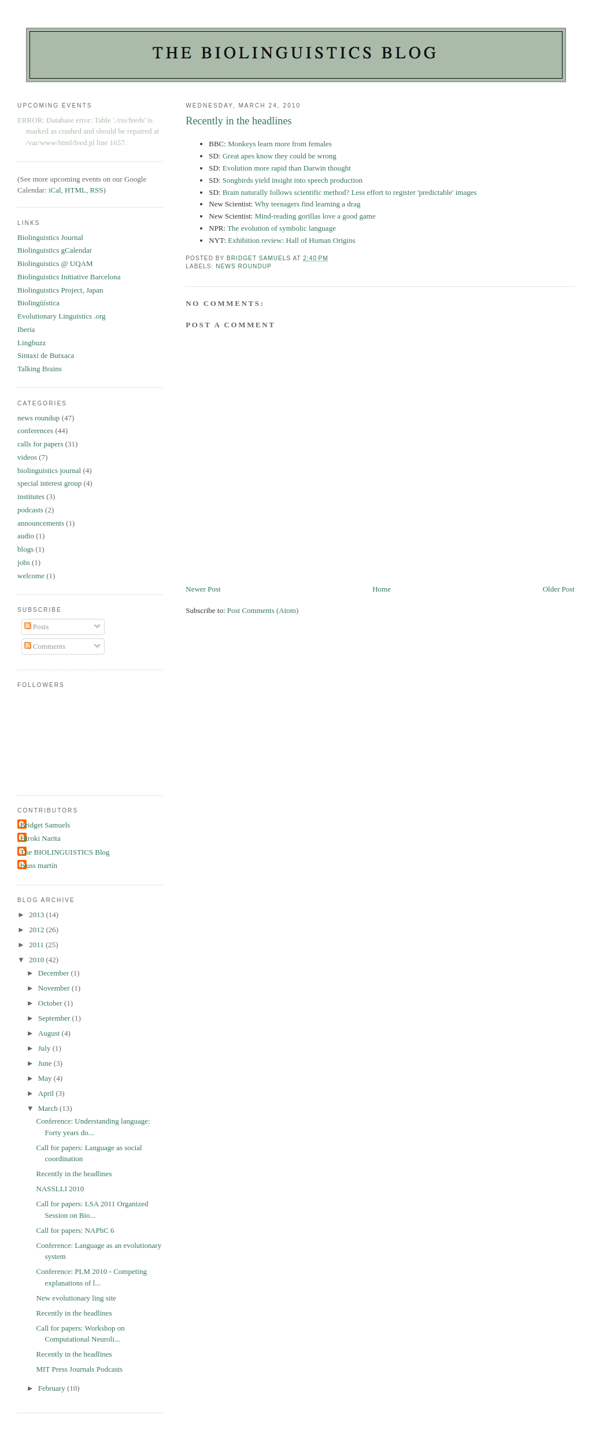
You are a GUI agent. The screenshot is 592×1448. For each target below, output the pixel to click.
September (55, 1018)
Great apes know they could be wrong (279, 156)
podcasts (30, 509)
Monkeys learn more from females (280, 143)
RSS (96, 190)
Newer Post (203, 589)
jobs (23, 562)
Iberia (26, 329)
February (52, 1388)
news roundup (244, 266)
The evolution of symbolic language (281, 228)
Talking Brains (39, 368)
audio (25, 535)
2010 (37, 959)
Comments (45, 646)
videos (27, 457)
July (45, 1048)
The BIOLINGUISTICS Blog (65, 852)
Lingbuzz (31, 342)
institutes (31, 496)
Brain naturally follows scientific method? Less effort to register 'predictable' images (350, 192)
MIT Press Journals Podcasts (79, 1369)
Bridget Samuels (45, 825)
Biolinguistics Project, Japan (60, 290)
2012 (37, 929)
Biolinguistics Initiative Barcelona (68, 276)
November (55, 988)
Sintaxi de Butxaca (45, 355)
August (50, 1033)
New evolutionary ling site (76, 1298)
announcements (40, 523)
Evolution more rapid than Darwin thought (287, 168)
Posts (36, 626)
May (46, 1078)
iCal (55, 190)
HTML (75, 190)
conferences (35, 430)
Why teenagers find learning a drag (307, 204)
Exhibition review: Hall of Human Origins (292, 240)
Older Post (559, 589)
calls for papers (40, 443)
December (54, 973)
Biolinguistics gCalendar (54, 250)
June (46, 1063)
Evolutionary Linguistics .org (61, 316)
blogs (25, 549)
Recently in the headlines (74, 1173)
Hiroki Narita (40, 838)
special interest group (49, 483)
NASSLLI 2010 (60, 1188)
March (49, 1108)
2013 (37, 914)
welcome (31, 575)
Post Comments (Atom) (263, 610)
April (47, 1093)
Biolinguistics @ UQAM (54, 263)
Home (381, 589)
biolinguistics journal (49, 470)
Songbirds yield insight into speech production (292, 180)
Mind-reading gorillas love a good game (315, 216)
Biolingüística (38, 302)
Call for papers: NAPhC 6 (75, 1230)
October (51, 1003)
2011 (37, 944)
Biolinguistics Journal (50, 237)
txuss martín (38, 865)
